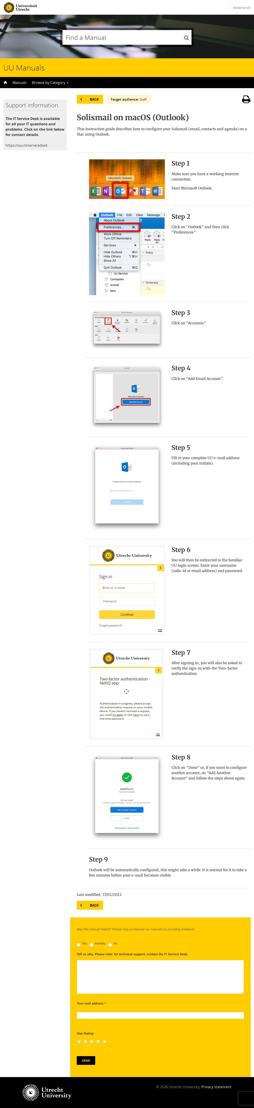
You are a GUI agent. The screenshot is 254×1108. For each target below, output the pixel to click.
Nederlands (242, 8)
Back (94, 99)
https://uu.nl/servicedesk (26, 145)
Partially (97, 944)
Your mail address (91, 1003)
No (112, 944)
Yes (82, 944)
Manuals (19, 82)
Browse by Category (50, 82)
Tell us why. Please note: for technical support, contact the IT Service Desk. (132, 954)
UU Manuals (24, 68)
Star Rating (85, 1033)
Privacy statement (216, 1086)
